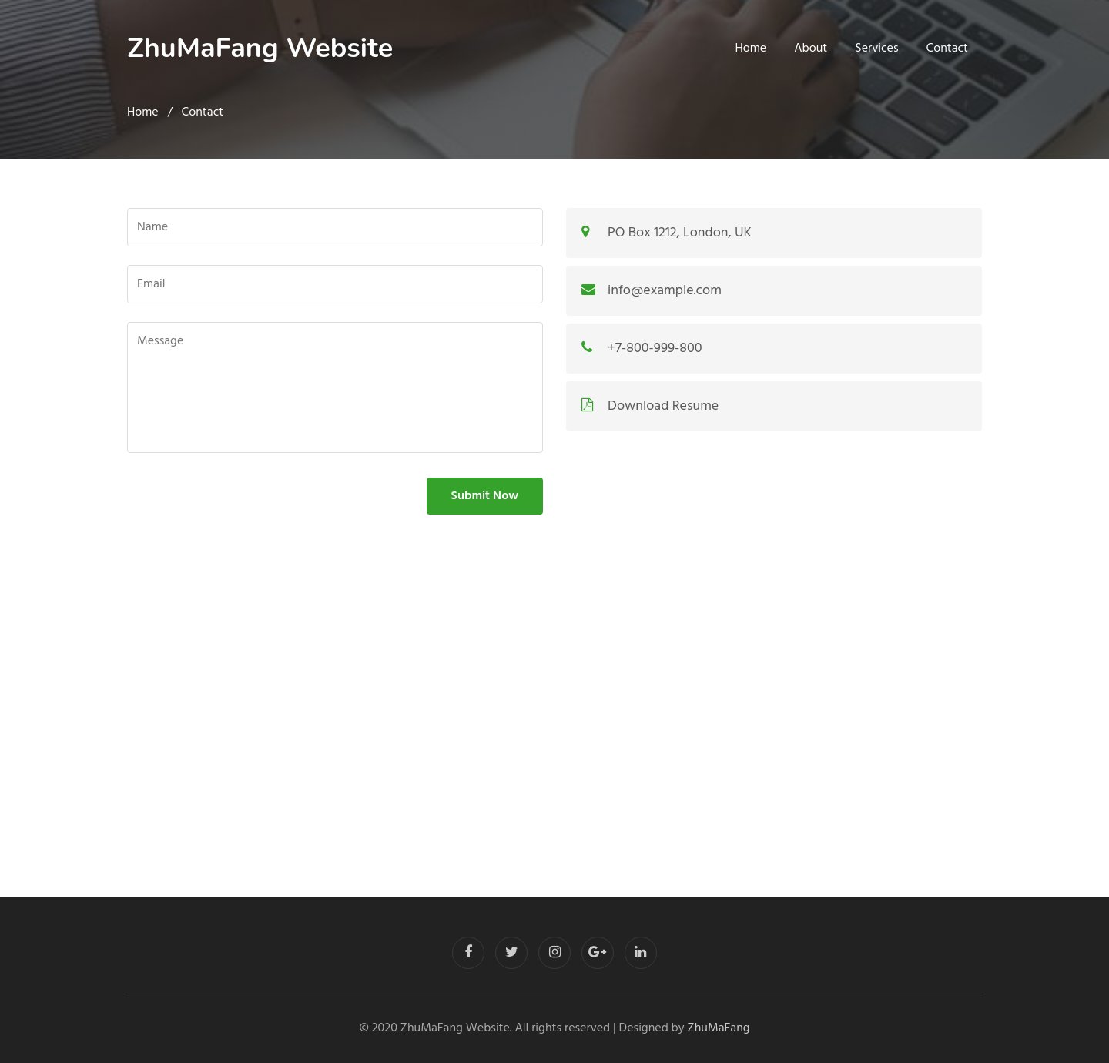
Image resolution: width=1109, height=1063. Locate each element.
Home (751, 49)
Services (876, 49)
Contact (947, 49)
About (810, 49)
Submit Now (484, 496)
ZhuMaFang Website (260, 48)
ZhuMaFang (719, 1028)
